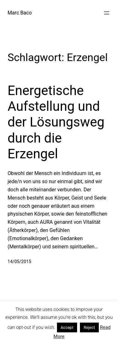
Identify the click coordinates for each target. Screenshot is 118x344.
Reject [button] (89, 327)
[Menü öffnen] (106, 13)
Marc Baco (20, 13)
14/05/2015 (19, 261)
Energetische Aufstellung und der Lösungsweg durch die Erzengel (56, 122)
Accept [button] (67, 327)
